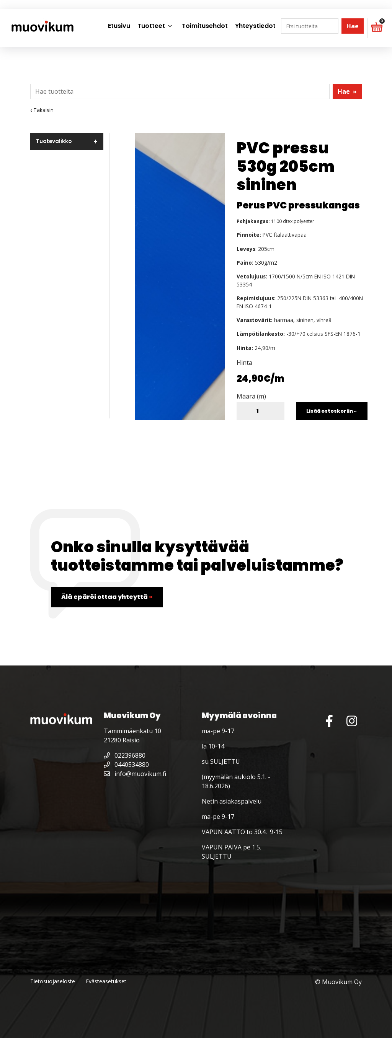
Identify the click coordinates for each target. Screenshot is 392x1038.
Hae (352, 26)
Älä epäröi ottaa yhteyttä (106, 596)
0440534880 (126, 764)
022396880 (124, 755)
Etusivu (119, 25)
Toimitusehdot (205, 25)
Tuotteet (151, 25)
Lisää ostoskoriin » (331, 411)
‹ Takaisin (42, 110)
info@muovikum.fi (135, 774)
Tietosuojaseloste (52, 981)
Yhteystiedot (255, 25)
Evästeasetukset (106, 981)
